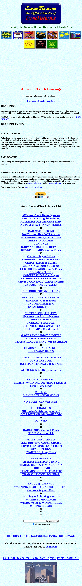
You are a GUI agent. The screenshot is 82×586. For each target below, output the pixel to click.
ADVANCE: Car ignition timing (41, 218)
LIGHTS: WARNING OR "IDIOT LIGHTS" (41, 382)
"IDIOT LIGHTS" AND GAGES (41, 357)
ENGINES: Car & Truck (41, 300)
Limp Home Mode (41, 385)
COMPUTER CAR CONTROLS (41, 278)
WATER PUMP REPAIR (41, 499)
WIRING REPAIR (41, 505)
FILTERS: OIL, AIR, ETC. (41, 313)
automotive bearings (33, 187)
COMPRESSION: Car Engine (41, 275)
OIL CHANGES (41, 407)
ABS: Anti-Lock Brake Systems (41, 215)
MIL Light (41, 392)
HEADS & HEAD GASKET (41, 347)
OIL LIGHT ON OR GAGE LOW (40, 414)
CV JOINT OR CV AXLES (41, 284)
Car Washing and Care (41, 256)
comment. (52, 546)
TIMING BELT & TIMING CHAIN (41, 464)
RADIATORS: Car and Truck (41, 430)
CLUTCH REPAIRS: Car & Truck (41, 268)
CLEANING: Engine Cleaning (41, 265)
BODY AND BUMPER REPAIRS (41, 246)
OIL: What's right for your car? (41, 411)
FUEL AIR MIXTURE (41, 322)
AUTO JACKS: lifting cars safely (41, 370)
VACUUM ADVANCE (41, 483)
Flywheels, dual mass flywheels (41, 316)
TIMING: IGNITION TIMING (41, 461)
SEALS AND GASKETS (41, 439)
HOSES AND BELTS (41, 351)
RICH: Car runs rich (41, 433)
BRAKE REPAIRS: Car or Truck (41, 250)
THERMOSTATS (41, 458)
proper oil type (55, 183)
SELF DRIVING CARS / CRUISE (41, 442)
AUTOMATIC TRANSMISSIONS (41, 224)
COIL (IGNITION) (40, 272)
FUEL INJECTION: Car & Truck (41, 325)
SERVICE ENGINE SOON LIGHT (41, 445)
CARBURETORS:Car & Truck (41, 259)
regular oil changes (34, 183)
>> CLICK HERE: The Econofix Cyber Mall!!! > (41, 558)
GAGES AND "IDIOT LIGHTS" (41, 335)
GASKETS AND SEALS (41, 338)
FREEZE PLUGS (41, 319)
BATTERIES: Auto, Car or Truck (41, 237)
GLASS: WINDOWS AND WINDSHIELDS (41, 341)
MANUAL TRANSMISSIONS (41, 395)
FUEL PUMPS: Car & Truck (41, 328)
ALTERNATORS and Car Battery (41, 221)
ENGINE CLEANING (41, 303)
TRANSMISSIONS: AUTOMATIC (41, 471)
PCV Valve (41, 420)
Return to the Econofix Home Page (41, 101)
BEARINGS (41, 243)
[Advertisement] (41, 68)
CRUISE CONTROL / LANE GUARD (41, 281)
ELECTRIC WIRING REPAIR (41, 297)
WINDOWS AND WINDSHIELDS (41, 502)
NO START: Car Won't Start (41, 401)
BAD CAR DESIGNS (41, 231)
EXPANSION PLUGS (41, 306)
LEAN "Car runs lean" (41, 379)
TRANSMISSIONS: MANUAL (41, 474)
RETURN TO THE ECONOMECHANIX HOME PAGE (41, 535)
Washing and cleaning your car (40, 496)
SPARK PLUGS (41, 449)
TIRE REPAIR (41, 467)
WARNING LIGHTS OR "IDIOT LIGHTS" (41, 486)
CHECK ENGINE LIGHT (41, 262)
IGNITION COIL (41, 360)
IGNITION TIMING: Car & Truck (41, 363)
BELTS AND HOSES (41, 240)
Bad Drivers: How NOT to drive (41, 234)
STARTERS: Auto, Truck (41, 452)
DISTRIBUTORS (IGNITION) (41, 291)
